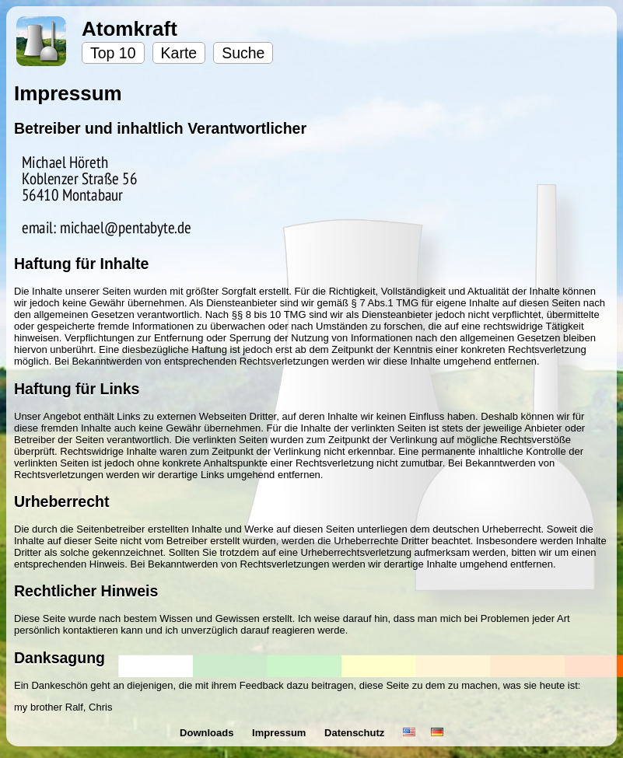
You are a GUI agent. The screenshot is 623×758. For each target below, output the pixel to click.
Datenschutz (355, 733)
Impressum (280, 733)
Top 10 (113, 52)
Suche (243, 52)
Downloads (208, 733)
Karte (179, 52)
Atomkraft (129, 28)
